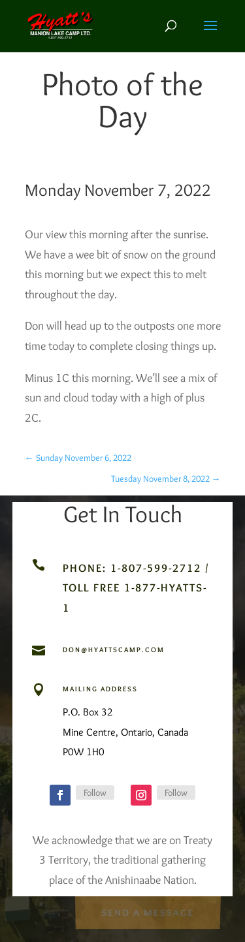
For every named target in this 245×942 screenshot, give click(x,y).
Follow (95, 792)
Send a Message (147, 912)
